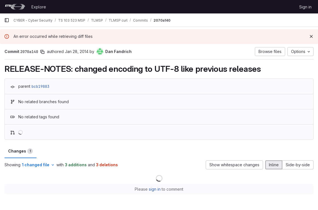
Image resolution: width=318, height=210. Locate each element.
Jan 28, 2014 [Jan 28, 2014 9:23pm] (76, 51)
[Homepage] (15, 6)
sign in (155, 189)
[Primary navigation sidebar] (6, 20)
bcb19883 (40, 86)
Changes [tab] (20, 151)
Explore (38, 6)
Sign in (305, 6)
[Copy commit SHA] (42, 52)
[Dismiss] (311, 36)
